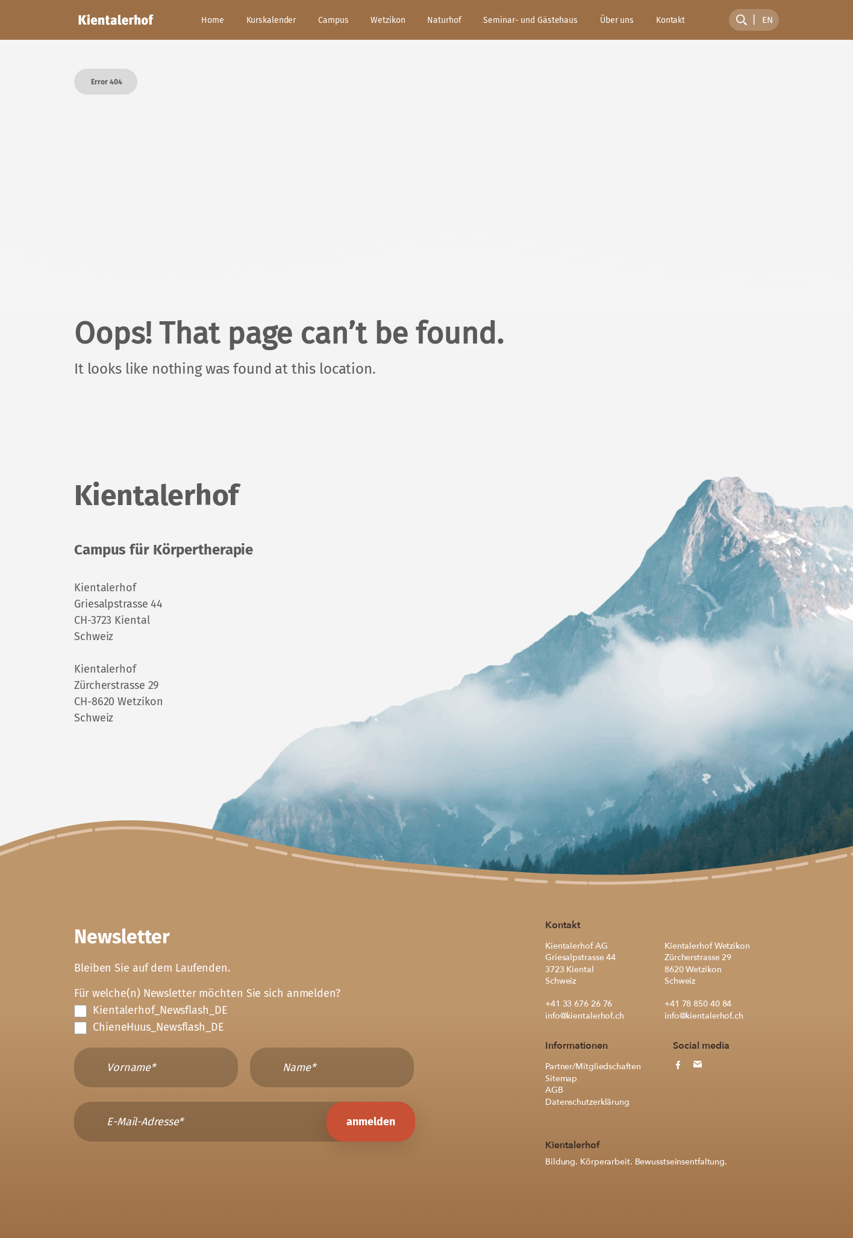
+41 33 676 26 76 (578, 1004)
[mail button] (697, 1064)
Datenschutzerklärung (587, 1102)
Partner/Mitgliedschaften (592, 1066)
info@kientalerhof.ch (584, 1016)
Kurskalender (271, 20)
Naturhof (444, 20)
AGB (554, 1090)
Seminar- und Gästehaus (530, 20)
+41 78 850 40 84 (697, 1004)
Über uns (617, 20)
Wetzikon (387, 20)
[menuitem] (767, 20)
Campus (333, 20)
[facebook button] (678, 1065)
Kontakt (670, 20)
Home (212, 20)
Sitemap (561, 1078)
